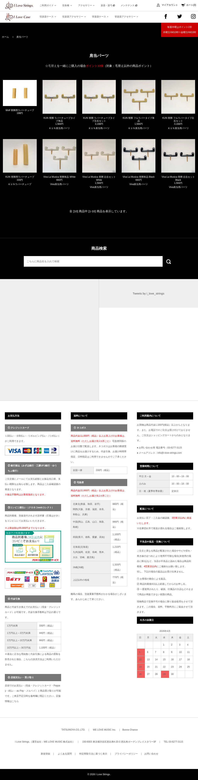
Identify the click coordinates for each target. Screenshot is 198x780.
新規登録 (45, 753)
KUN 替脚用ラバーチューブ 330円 (19, 178)
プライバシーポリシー (126, 753)
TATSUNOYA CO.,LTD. (73, 729)
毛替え (52, 65)
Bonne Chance (130, 729)
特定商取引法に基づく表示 (93, 753)
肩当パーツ (22, 37)
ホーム (5, 37)
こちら (15, 701)
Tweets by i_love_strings (148, 293)
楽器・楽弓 (108, 5)
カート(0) (191, 5)
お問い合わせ (151, 753)
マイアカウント (170, 5)
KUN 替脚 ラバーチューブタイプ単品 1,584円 (59, 121)
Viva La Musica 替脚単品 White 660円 (59, 178)
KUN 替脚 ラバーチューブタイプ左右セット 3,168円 (99, 121)
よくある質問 (65, 753)
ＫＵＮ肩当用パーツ (59, 128)
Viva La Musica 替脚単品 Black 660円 (138, 178)
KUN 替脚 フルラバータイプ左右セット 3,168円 (178, 121)
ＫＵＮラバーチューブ (19, 184)
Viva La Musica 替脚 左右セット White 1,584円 (99, 180)
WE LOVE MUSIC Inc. (104, 729)
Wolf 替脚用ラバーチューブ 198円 (20, 112)
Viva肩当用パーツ (59, 184)
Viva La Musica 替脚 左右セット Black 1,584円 (178, 180)
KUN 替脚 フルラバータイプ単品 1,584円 (138, 121)
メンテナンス (129, 5)
